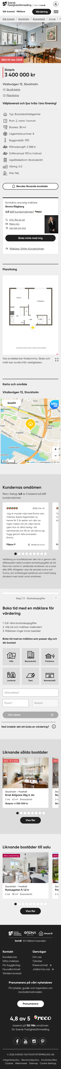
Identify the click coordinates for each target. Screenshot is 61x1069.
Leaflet (31, 462)
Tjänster (37, 961)
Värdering (42, 11)
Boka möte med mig (30, 238)
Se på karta (13, 89)
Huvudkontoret (11, 969)
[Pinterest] (42, 1041)
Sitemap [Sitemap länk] (34, 1063)
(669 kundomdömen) (22, 211)
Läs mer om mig (17, 228)
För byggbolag (11, 965)
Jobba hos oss (41, 969)
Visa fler (30, 820)
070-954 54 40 (17, 220)
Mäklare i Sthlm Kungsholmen (27, 248)
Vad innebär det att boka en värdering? (25, 726)
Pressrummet (40, 965)
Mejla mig (14, 224)
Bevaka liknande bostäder (30, 185)
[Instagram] (34, 1041)
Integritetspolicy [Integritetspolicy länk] (11, 1060)
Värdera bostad (12, 973)
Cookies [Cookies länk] (9, 1063)
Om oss (37, 957)
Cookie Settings (48, 1063)
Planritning (13, 95)
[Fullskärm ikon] (56, 360)
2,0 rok (52, 19)
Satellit (11, 402)
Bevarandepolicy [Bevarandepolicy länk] (30, 1060)
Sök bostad (9, 11)
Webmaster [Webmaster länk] (21, 1063)
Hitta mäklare (11, 961)
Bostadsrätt (39, 19)
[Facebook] (17, 1041)
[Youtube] (25, 1041)
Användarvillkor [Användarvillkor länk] (49, 1060)
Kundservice (10, 957)
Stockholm (23, 19)
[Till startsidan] (24, 4)
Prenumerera (30, 1003)
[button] (56, 12)
